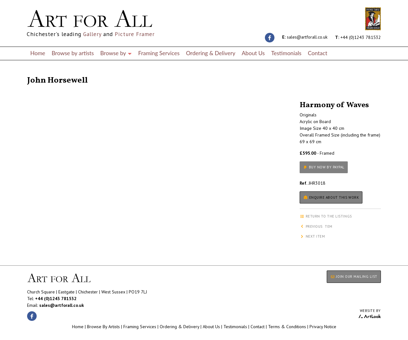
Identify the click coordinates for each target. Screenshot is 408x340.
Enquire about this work (331, 197)
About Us (253, 53)
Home (37, 53)
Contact (317, 53)
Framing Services (158, 53)
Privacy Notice (323, 326)
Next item (312, 236)
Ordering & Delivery (210, 53)
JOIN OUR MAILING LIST (353, 276)
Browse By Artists (103, 326)
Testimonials (286, 53)
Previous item (316, 226)
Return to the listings (50, 72)
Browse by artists (73, 53)
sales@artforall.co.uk (304, 37)
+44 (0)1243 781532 (358, 37)
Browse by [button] (116, 53)
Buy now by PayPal (324, 167)
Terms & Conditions (287, 326)
